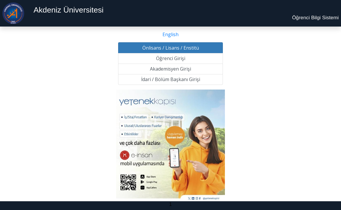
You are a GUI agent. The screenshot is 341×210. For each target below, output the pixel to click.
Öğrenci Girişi (170, 58)
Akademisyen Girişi (170, 69)
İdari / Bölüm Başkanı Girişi (170, 79)
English (170, 34)
